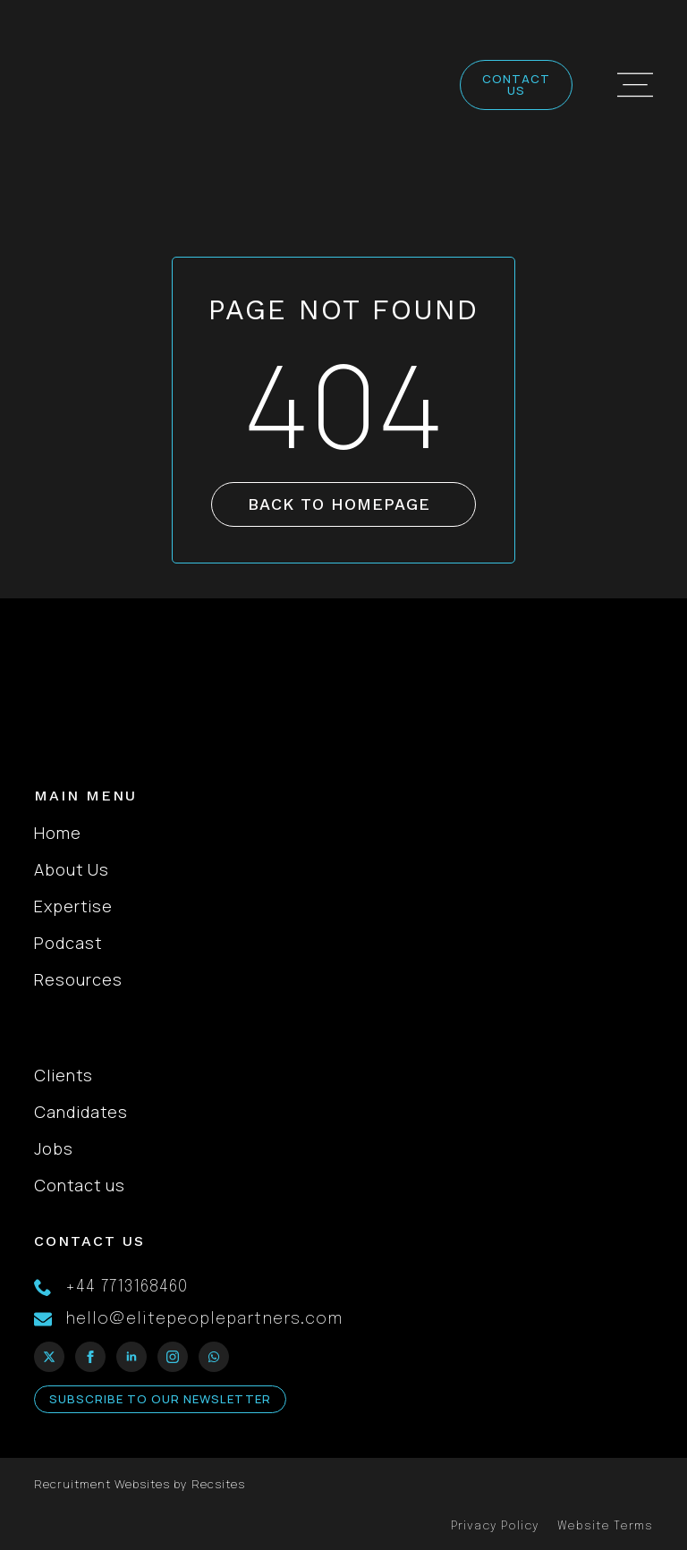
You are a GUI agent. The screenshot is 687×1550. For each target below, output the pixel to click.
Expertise (73, 906)
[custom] (214, 1357)
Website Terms (605, 1526)
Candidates (81, 1111)
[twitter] (49, 1357)
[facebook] (90, 1357)
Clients (63, 1075)
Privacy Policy (495, 1526)
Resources (78, 979)
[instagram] (172, 1357)
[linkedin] (131, 1357)
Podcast (68, 942)
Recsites (218, 1484)
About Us (71, 869)
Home (57, 832)
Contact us (79, 1185)
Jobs (53, 1148)
